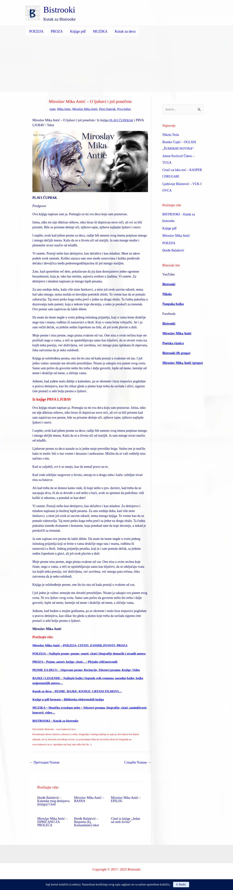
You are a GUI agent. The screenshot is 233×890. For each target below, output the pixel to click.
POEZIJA (36, 31)
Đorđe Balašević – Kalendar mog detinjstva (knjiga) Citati (53, 806)
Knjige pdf (78, 31)
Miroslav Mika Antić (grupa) (182, 363)
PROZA (57, 31)
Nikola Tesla (170, 135)
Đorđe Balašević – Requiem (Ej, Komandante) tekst (86, 827)
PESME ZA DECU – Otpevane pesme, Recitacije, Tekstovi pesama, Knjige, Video (89, 675)
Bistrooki (59, 9)
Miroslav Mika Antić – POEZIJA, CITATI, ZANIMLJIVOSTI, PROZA (82, 645)
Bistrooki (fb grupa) (176, 353)
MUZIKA (100, 31)
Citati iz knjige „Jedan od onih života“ (125, 825)
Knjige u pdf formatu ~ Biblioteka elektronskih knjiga (70, 704)
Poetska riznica (173, 343)
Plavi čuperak (109, 109)
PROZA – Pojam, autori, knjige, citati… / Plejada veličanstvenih (77, 666)
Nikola (167, 294)
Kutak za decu (125, 31)
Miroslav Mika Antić (84, 109)
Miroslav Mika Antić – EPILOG (126, 804)
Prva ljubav (127, 109)
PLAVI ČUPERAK (122, 120)
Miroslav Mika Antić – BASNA (89, 804)
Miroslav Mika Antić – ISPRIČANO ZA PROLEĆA (52, 827)
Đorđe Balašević (173, 251)
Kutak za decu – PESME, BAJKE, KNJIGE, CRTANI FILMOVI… (79, 696)
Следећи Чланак (137, 767)
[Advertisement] (116, 64)
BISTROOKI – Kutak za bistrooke (56, 725)
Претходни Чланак (44, 767)
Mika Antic (61, 109)
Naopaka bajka (173, 304)
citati (49, 109)
